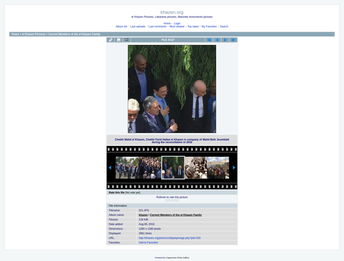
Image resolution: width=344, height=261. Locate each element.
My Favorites (209, 26)
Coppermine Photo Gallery (177, 258)
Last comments (157, 26)
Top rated (192, 26)
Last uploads (137, 26)
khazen (143, 215)
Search (224, 26)
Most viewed (177, 26)
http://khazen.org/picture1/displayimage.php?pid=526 (170, 238)
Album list (121, 26)
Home (167, 23)
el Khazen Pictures (33, 34)
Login (177, 23)
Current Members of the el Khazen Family (74, 34)
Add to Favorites (148, 242)
